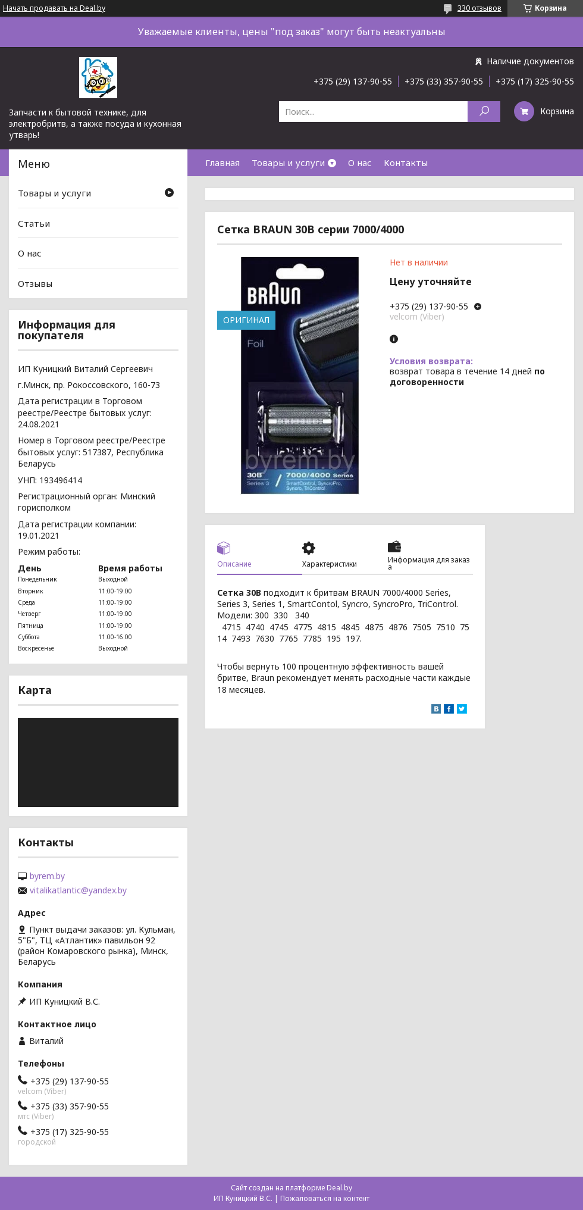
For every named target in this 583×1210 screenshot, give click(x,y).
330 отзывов (479, 8)
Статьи (34, 223)
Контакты (406, 162)
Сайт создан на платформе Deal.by (291, 1188)
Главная (222, 162)
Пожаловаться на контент (324, 1198)
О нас (360, 162)
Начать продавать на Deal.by (54, 8)
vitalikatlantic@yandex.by (78, 890)
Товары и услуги (288, 162)
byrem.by (47, 876)
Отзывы (35, 283)
